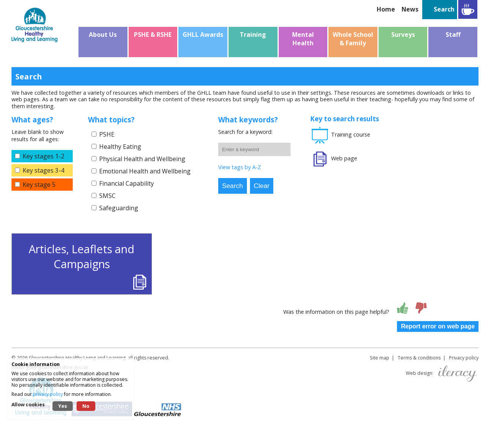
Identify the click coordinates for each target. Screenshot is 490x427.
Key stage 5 (39, 184)
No (86, 405)
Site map (379, 357)
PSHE (106, 134)
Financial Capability (126, 183)
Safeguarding (118, 208)
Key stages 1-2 (43, 156)
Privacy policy (464, 357)
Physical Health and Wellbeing (142, 159)
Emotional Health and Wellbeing (145, 171)
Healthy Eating (120, 146)
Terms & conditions (419, 357)
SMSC (107, 195)
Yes (62, 405)
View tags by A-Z (239, 167)
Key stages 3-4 (43, 170)
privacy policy (48, 394)
